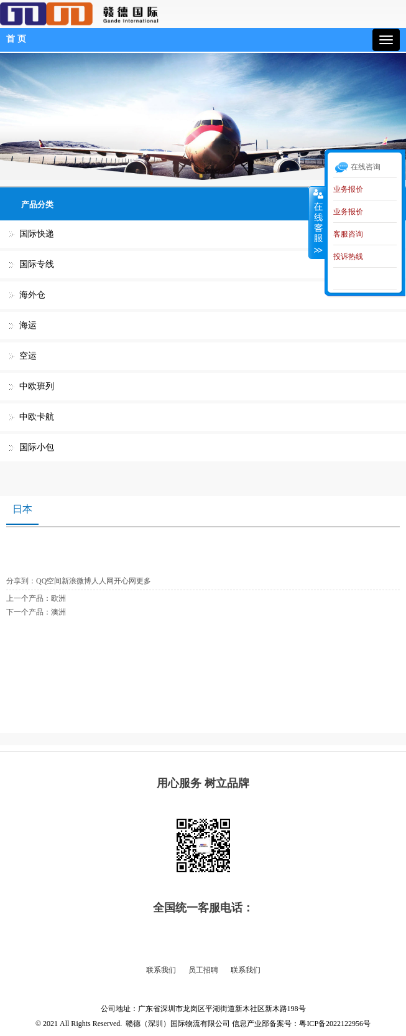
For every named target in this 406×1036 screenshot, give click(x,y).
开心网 (125, 581)
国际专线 (36, 264)
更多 (143, 581)
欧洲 (58, 598)
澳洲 (58, 612)
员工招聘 (203, 970)
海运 (28, 325)
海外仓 (32, 294)
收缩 (317, 222)
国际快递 (36, 233)
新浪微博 (76, 581)
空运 (28, 355)
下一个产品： (28, 612)
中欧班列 (36, 386)
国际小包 (36, 447)
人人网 (102, 581)
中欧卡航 (36, 416)
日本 (22, 509)
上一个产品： (28, 598)
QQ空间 (49, 581)
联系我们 (161, 970)
